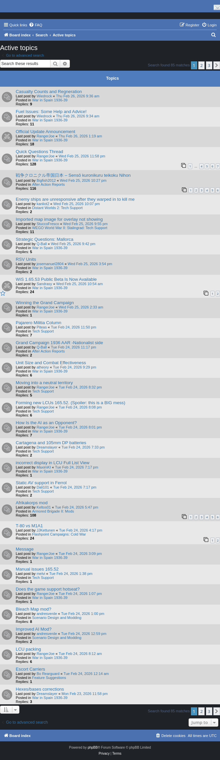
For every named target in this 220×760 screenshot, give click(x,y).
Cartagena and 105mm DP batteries (51, 442)
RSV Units (26, 259)
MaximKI (43, 467)
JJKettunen (45, 530)
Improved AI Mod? (33, 629)
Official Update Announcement (45, 131)
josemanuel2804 (50, 264)
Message (25, 549)
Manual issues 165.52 (37, 569)
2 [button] (201, 65)
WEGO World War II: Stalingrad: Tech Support (69, 228)
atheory (42, 367)
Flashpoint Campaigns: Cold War (59, 534)
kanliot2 (42, 204)
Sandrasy (44, 284)
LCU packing (28, 649)
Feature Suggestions (49, 678)
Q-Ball (41, 244)
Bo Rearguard (48, 674)
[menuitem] (35, 25)
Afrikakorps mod (31, 502)
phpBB (93, 747)
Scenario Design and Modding (56, 618)
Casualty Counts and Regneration (49, 91)
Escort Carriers (30, 669)
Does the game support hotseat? (48, 589)
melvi (40, 574)
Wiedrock (44, 96)
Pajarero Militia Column (38, 322)
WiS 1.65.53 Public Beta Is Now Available (56, 279)
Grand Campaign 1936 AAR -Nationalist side (59, 342)
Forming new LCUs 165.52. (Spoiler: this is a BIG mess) (70, 402)
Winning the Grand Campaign (45, 302)
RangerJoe (45, 136)
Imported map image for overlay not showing (59, 219)
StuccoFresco (47, 224)
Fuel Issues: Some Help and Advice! (51, 111)
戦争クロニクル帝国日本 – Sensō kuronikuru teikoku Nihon (73, 175)
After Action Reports (48, 184)
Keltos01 (43, 507)
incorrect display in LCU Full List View (52, 462)
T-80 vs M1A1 (29, 525)
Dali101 (42, 487)
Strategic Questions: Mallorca (44, 239)
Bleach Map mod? (33, 609)
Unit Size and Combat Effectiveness (51, 362)
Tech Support (43, 331)
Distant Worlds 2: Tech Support (57, 208)
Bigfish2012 (46, 180)
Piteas (41, 327)
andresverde (46, 614)
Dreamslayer (46, 447)
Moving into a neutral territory (44, 382)
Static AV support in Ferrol (41, 482)
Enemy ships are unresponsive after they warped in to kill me (75, 199)
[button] (216, 65)
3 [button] (209, 65)
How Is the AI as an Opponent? (46, 422)
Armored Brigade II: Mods (53, 511)
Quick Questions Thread (39, 151)
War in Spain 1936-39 (50, 100)
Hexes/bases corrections (40, 689)
